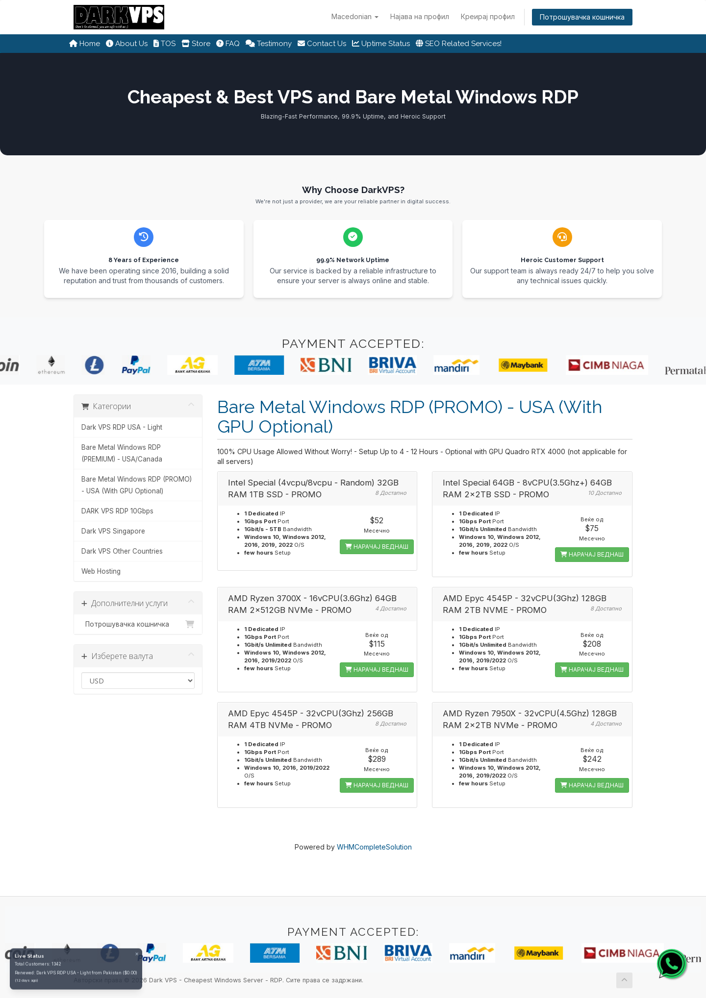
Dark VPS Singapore (113, 531)
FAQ (228, 43)
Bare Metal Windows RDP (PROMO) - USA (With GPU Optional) (136, 485)
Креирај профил (488, 16)
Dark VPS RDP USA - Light (121, 427)
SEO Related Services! (459, 43)
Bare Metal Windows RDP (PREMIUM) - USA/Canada (121, 453)
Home (84, 43)
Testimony (269, 43)
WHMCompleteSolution (374, 847)
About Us (127, 43)
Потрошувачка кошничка (582, 17)
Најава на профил (419, 16)
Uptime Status (381, 43)
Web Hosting (101, 571)
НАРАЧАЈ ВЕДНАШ (376, 546)
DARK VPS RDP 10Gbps (117, 511)
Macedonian (354, 16)
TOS (164, 43)
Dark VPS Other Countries (122, 551)
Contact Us (322, 43)
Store (195, 43)
